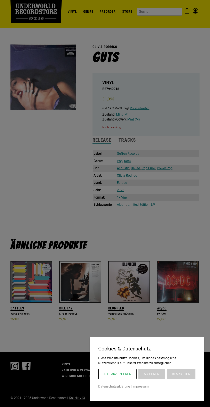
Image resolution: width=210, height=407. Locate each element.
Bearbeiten (181, 374)
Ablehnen (151, 374)
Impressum (140, 386)
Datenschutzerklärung (114, 386)
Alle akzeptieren (117, 374)
